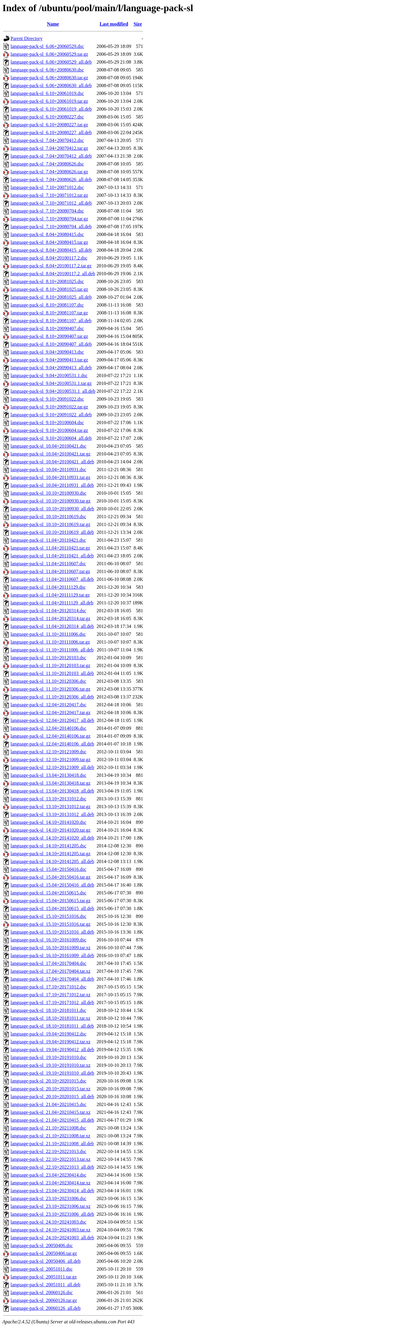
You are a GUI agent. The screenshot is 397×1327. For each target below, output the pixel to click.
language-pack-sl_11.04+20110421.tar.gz (50, 547)
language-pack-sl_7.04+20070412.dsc (47, 140)
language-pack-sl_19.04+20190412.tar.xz (50, 1041)
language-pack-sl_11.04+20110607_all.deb (52, 579)
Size (138, 24)
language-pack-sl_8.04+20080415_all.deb (51, 250)
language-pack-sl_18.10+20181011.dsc (48, 1010)
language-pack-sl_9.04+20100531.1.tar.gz (51, 383)
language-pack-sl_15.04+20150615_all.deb (52, 908)
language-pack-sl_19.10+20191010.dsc (48, 1057)
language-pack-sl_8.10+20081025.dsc (47, 281)
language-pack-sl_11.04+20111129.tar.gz (50, 594)
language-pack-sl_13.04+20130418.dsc (48, 775)
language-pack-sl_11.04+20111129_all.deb (52, 602)
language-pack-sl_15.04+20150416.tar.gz (50, 877)
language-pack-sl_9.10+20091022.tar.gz (49, 406)
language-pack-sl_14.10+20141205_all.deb (52, 861)
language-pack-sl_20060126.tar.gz (44, 1300)
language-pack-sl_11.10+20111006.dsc (48, 634)
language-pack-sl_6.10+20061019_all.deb (51, 109)
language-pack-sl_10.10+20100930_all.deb (52, 508)
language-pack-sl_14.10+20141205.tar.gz (50, 853)
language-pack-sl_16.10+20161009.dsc (48, 939)
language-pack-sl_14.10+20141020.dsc (48, 822)
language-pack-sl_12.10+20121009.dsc (48, 751)
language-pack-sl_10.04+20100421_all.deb (52, 461)
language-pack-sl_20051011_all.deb (45, 1284)
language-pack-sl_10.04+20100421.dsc (48, 446)
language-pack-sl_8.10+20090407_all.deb (51, 344)
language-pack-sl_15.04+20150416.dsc (48, 869)
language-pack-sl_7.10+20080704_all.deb (51, 226)
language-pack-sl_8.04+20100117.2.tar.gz (51, 265)
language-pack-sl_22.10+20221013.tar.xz (50, 1159)
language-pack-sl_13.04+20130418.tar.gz (50, 783)
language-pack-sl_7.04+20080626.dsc (47, 163)
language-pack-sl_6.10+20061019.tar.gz (49, 101)
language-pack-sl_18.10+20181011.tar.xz (50, 1018)
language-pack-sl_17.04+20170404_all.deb (52, 979)
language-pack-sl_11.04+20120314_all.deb (52, 626)
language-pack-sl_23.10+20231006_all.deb (52, 1214)
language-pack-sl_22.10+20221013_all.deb (52, 1167)
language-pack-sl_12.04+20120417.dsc (48, 704)
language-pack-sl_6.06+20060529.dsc (47, 46)
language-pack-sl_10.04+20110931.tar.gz (50, 477)
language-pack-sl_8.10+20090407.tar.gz (49, 336)
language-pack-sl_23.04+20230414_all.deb (52, 1190)
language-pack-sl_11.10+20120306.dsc (48, 681)
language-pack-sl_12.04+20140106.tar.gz (50, 736)
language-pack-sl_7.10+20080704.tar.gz (49, 218)
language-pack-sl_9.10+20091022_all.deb (51, 414)
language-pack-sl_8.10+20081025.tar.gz (49, 289)
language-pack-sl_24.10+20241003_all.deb (52, 1237)
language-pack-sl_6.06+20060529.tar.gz (49, 54)
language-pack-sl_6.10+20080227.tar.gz (49, 124)
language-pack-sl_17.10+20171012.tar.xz (50, 994)
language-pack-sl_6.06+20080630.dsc (47, 69)
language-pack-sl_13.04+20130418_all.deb (52, 790)
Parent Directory (26, 38)
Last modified (114, 24)
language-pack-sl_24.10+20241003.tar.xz (50, 1229)
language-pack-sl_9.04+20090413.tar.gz (49, 359)
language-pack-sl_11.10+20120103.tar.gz (50, 665)
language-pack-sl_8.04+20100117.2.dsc (49, 257)
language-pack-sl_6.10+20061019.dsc (47, 93)
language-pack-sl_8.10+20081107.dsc (47, 304)
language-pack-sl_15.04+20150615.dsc (48, 892)
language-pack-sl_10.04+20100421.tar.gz (50, 453)
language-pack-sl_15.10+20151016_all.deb (52, 932)
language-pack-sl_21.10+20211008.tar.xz (50, 1135)
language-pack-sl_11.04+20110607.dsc (48, 563)
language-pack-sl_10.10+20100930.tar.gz (50, 500)
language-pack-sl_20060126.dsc (42, 1292)
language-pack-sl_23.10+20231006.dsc (48, 1198)
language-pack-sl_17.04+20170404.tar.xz (50, 971)
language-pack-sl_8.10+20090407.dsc (47, 328)
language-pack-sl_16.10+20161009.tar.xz (50, 947)
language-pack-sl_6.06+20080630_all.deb (51, 85)
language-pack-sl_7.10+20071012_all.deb (51, 203)
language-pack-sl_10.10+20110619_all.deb (52, 532)
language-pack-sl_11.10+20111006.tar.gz (50, 642)
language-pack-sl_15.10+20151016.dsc (48, 916)
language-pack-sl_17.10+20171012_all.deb (52, 1002)
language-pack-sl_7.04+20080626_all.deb (51, 179)
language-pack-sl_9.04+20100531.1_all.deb (53, 391)
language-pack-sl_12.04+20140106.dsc (48, 728)
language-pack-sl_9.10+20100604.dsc (47, 422)
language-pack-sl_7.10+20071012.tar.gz (49, 195)
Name (53, 24)
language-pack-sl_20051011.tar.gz (44, 1276)
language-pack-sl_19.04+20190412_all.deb (52, 1049)
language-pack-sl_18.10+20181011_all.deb (52, 1026)
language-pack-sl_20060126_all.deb (45, 1308)
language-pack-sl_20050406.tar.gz (44, 1253)
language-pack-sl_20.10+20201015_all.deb (52, 1096)
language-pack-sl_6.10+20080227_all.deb (51, 132)
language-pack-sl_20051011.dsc (42, 1269)
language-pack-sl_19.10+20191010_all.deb (52, 1073)
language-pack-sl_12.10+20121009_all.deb (52, 767)
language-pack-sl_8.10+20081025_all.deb (51, 297)
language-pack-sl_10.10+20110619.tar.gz (50, 524)
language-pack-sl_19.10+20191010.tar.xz (50, 1065)
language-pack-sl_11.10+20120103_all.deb (52, 673)
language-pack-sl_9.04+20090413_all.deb (51, 367)
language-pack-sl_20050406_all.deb (45, 1261)
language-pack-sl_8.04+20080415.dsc (47, 234)
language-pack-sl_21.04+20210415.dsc (48, 1104)
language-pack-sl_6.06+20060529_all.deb (51, 62)
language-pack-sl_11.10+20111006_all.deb (52, 649)
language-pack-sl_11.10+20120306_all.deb (52, 696)
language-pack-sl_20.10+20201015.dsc (48, 1080)
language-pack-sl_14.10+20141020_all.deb (52, 837)
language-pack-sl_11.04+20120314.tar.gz (50, 618)
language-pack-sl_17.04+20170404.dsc (48, 963)
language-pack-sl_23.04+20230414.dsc (48, 1174)
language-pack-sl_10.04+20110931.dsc (48, 469)
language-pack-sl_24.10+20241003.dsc (48, 1222)
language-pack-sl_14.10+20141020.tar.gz (50, 830)
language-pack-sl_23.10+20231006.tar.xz (50, 1206)
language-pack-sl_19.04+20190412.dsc (48, 1033)
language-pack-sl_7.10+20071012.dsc (47, 187)
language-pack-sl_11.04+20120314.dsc (48, 610)
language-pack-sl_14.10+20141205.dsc (48, 845)
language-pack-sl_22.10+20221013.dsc (48, 1151)
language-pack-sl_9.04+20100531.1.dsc (49, 375)
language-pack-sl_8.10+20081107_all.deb (51, 320)
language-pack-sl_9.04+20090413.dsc (47, 352)
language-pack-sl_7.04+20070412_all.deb (51, 156)
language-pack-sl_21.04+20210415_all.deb (52, 1120)
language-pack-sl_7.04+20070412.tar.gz (49, 148)
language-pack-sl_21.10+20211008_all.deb (52, 1143)
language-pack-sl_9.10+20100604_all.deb (51, 438)
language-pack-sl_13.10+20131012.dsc (48, 798)
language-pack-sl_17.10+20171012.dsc (48, 986)
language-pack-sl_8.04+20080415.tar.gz (49, 242)
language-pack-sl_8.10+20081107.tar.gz (49, 312)
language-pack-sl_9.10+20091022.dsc (47, 399)
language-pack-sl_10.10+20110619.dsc (48, 516)
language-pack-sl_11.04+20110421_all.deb (52, 555)
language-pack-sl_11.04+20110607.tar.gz (50, 571)
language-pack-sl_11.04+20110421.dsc (48, 540)
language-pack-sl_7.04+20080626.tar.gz (49, 171)
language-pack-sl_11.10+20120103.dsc (48, 657)
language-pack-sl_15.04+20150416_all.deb (52, 884)
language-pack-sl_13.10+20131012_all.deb (52, 814)
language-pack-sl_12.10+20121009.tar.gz (50, 759)
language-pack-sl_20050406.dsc (42, 1245)
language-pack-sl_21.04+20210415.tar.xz (50, 1112)
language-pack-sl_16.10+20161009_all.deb (52, 955)
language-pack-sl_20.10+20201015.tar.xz (50, 1088)
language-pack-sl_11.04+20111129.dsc (48, 587)
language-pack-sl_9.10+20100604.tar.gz (49, 430)
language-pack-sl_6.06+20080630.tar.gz (49, 77)
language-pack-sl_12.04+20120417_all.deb (52, 720)
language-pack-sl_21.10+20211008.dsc (48, 1127)
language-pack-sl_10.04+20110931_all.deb (52, 485)
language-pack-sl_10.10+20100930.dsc (48, 493)
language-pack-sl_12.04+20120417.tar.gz (50, 712)
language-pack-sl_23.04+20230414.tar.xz (50, 1182)
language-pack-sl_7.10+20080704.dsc (47, 210)
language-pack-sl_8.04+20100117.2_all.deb (53, 273)
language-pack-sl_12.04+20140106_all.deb (52, 743)
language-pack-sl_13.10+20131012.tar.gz (50, 806)
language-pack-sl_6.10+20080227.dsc (47, 116)
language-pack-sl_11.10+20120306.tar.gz (50, 689)
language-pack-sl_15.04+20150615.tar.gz (50, 900)
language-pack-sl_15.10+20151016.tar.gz (50, 924)
